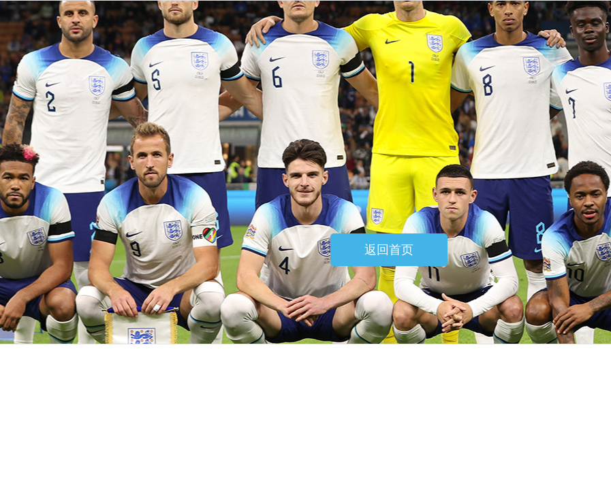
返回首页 (388, 250)
